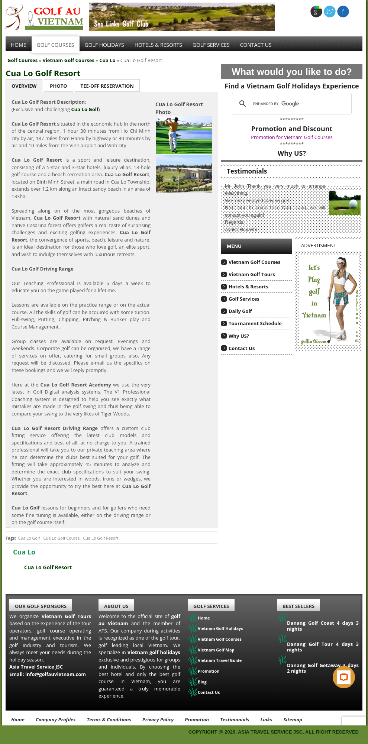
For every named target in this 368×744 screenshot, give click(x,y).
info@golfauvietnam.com (55, 674)
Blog (202, 682)
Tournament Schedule (255, 323)
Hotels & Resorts (158, 44)
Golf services (211, 44)
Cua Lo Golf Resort (43, 72)
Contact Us (256, 44)
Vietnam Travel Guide (220, 660)
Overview (24, 86)
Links (266, 719)
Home (18, 44)
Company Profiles (56, 719)
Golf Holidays (104, 44)
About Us (116, 606)
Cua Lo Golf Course (61, 538)
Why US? (239, 336)
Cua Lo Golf (29, 538)
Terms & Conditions (109, 719)
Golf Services (244, 298)
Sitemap (292, 719)
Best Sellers (298, 606)
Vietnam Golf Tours (252, 274)
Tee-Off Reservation (107, 86)
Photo (58, 86)
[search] (290, 103)
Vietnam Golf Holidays (220, 628)
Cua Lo (107, 60)
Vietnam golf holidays (153, 652)
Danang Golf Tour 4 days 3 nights (323, 647)
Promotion (209, 671)
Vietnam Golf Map (216, 650)
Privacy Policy (158, 719)
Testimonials (234, 719)
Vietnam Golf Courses (68, 60)
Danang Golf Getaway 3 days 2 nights (323, 668)
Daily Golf (240, 311)
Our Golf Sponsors (41, 606)
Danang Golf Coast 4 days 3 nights (323, 626)
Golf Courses (55, 44)
